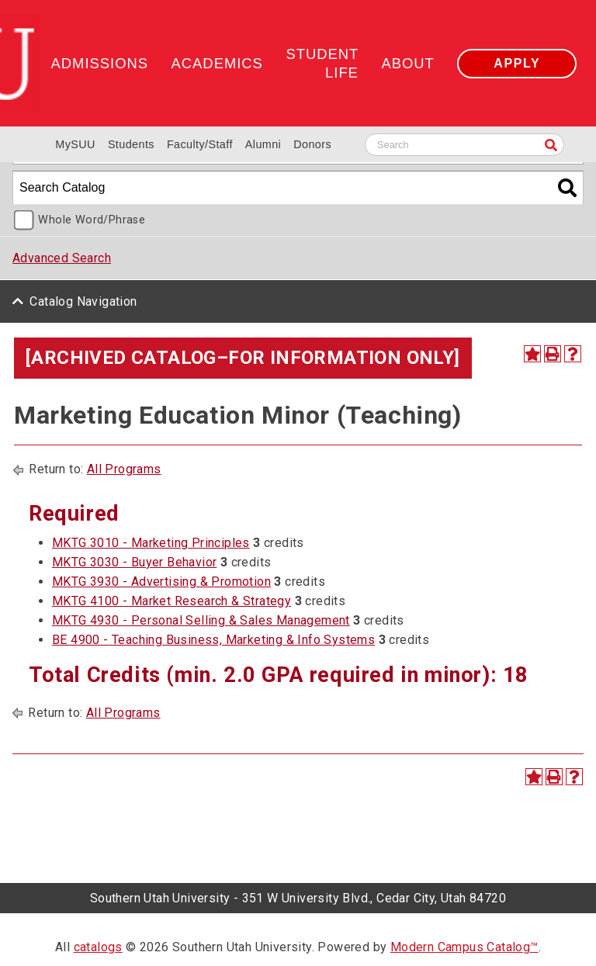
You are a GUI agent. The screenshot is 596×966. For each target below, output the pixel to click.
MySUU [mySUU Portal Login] (75, 144)
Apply (517, 63)
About (407, 63)
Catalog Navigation (83, 301)
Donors (312, 144)
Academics (217, 63)
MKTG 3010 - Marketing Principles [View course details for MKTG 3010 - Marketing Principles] (151, 542)
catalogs (98, 947)
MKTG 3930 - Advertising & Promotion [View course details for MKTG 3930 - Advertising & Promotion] (161, 581)
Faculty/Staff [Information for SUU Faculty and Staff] (200, 144)
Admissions (99, 63)
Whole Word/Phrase (91, 220)
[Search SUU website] (464, 144)
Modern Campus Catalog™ (464, 947)
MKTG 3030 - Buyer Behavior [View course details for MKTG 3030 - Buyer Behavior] (134, 562)
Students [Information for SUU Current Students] (131, 144)
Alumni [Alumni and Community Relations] (263, 144)
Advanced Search (61, 258)
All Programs (124, 469)
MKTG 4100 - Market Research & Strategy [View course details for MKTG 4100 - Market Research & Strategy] (171, 601)
